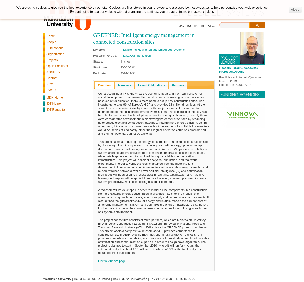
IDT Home (53, 103)
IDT (189, 26)
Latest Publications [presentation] (151, 85)
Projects (52, 60)
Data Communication (137, 55)
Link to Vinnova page (112, 261)
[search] (237, 25)
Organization (55, 54)
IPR (203, 26)
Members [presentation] (124, 85)
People (51, 42)
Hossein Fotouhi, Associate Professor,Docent (238, 69)
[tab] (104, 85)
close (295, 9)
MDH (181, 26)
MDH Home (54, 97)
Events (51, 90)
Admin (211, 26)
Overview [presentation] (104, 85)
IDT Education (56, 109)
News (50, 84)
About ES (53, 72)
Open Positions (57, 66)
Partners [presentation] (178, 85)
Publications (55, 48)
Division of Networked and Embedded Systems (154, 49)
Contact (51, 78)
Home (50, 36)
